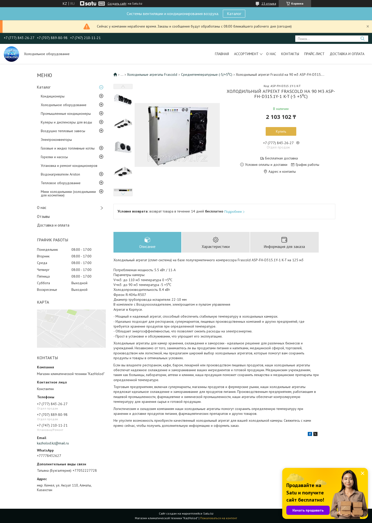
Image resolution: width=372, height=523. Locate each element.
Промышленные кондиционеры (66, 113)
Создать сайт (117, 3)
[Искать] (362, 38)
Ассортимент (246, 54)
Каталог (234, 13)
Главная (222, 54)
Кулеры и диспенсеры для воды (66, 122)
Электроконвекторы (56, 139)
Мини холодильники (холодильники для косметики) (68, 193)
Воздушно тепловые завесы (63, 131)
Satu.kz (208, 513)
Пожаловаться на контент (218, 518)
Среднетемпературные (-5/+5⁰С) (206, 74)
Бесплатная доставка (281, 158)
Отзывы (43, 216)
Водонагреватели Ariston (60, 174)
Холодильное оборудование (63, 105)
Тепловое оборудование (61, 183)
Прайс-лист (314, 54)
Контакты (290, 54)
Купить (281, 131)
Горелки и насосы (54, 157)
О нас (271, 54)
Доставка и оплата (347, 54)
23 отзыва (269, 3)
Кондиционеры (53, 96)
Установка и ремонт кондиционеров (69, 165)
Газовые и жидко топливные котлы (68, 148)
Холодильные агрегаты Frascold (152, 74)
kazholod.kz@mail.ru (53, 443)
